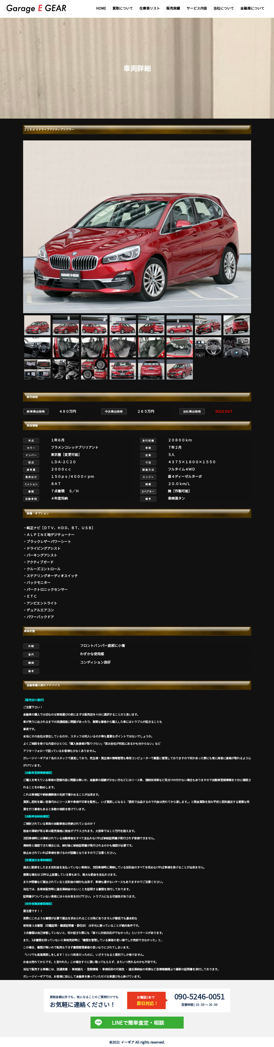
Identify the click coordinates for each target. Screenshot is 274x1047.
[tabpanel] (137, 226)
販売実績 (173, 8)
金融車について (252, 8)
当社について (223, 8)
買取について (122, 8)
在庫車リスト (149, 8)
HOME (101, 8)
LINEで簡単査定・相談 (138, 1022)
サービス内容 (196, 8)
